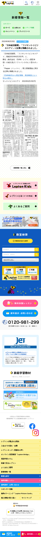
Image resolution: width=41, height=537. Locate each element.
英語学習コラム (7, 459)
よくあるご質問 (7, 467)
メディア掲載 (29, 28)
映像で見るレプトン (8, 463)
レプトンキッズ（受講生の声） (12, 450)
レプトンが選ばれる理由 (10, 441)
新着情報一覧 (6, 472)
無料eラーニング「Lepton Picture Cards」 (17, 493)
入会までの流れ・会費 (9, 446)
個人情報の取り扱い (8, 498)
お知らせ (17, 28)
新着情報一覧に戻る (20, 168)
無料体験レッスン (7, 480)
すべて (7, 28)
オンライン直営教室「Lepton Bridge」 (15, 454)
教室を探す (5, 476)
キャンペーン (10, 31)
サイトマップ (26, 498)
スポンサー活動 (7, 489)
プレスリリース (24, 31)
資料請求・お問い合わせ (10, 485)
